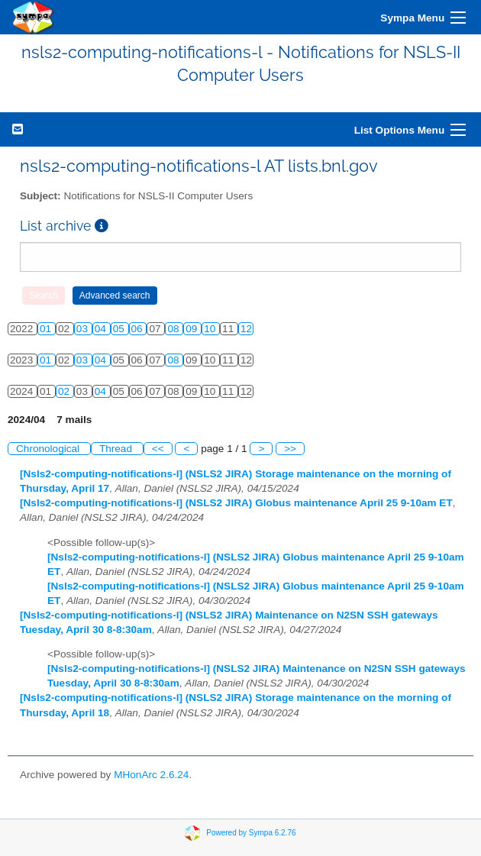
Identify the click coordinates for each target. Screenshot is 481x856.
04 (102, 328)
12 (246, 328)
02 (65, 391)
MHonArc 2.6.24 (151, 774)
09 (193, 328)
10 (211, 328)
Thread (117, 448)
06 (138, 328)
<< (158, 448)
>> (290, 448)
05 (120, 328)
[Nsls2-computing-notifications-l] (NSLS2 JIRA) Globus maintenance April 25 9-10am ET (236, 503)
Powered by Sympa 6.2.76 (250, 832)
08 (174, 328)
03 (83, 328)
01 (47, 328)
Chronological (49, 448)
